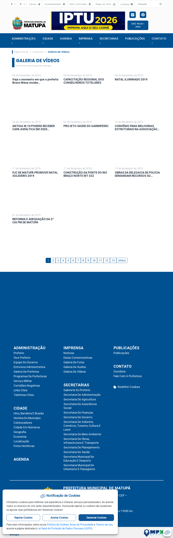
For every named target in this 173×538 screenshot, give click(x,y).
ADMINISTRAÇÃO (24, 40)
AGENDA (66, 38)
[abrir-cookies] (167, 532)
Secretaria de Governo (77, 417)
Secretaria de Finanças (78, 412)
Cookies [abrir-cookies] (127, 5)
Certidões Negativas (27, 385)
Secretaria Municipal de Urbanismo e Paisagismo (79, 467)
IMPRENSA (86, 40)
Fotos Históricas (24, 446)
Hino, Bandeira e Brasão (29, 413)
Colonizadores (23, 422)
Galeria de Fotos (73, 362)
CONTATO (159, 40)
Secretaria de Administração (82, 395)
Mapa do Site (106, 4)
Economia (20, 436)
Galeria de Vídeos (59, 51)
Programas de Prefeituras (30, 376)
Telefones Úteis (24, 395)
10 (94, 260)
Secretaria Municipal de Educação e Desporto (78, 458)
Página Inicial (21, 51)
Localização (21, 441)
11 (100, 260)
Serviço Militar (23, 381)
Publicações (121, 353)
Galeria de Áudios (74, 367)
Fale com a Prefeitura (128, 376)
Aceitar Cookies (59, 517)
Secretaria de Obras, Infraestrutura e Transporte (81, 441)
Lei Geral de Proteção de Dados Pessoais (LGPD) (64, 528)
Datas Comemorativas (77, 357)
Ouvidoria (120, 371)
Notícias (68, 353)
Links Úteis (20, 390)
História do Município (27, 418)
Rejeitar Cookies (23, 517)
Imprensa (38, 51)
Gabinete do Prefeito (76, 390)
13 (113, 260)
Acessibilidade (55, 4)
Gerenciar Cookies (96, 517)
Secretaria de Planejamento (81, 447)
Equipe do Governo (26, 362)
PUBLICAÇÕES (135, 38)
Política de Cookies (58, 524)
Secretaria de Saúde (76, 452)
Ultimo (122, 260)
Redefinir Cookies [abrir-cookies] (127, 387)
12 (106, 260)
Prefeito (19, 353)
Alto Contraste (80, 4)
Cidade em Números (27, 427)
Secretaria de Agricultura (79, 399)
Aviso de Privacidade (81, 524)
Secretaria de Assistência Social (80, 406)
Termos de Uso (104, 524)
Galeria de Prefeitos (26, 371)
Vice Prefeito (22, 357)
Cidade (47, 40)
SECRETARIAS (109, 40)
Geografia (20, 432)
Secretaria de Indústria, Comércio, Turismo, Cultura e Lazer (82, 425)
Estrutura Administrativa (29, 367)
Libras (34, 4)
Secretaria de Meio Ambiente (82, 434)
